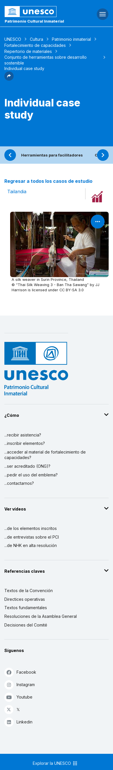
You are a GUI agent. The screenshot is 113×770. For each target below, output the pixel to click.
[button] (9, 79)
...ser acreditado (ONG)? (27, 466)
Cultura (36, 39)
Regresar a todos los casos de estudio (48, 181)
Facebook (20, 672)
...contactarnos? (19, 483)
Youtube (18, 696)
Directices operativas (24, 599)
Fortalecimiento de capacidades (35, 45)
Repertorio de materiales (28, 51)
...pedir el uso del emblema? (31, 474)
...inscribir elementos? (24, 443)
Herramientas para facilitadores (52, 155)
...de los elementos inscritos (30, 528)
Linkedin (18, 721)
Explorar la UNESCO (55, 763)
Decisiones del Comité (25, 624)
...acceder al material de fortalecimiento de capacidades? (45, 455)
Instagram (19, 684)
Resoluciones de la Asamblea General (40, 616)
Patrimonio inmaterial (71, 39)
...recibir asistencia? (22, 434)
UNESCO (12, 39)
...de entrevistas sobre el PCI (31, 537)
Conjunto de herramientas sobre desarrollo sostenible (45, 60)
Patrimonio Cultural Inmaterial (34, 21)
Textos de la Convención (28, 590)
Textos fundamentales (25, 607)
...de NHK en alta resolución (30, 545)
